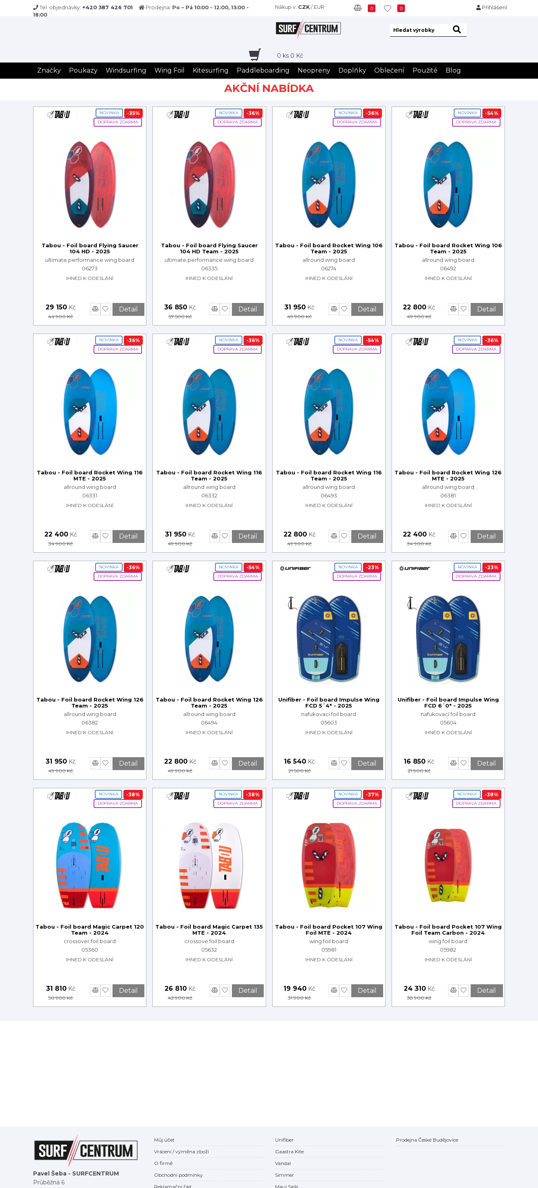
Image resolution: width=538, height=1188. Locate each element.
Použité (425, 70)
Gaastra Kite (289, 1151)
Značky (49, 70)
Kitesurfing (211, 70)
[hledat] (458, 30)
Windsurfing (126, 70)
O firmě (163, 1163)
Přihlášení (491, 7)
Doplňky (352, 70)
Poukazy (83, 70)
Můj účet (164, 1140)
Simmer (284, 1175)
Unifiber (284, 1140)
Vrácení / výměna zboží (181, 1151)
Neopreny (314, 70)
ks (290, 55)
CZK (304, 7)
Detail (128, 309)
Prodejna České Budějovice (427, 1140)
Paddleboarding (263, 70)
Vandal (283, 1163)
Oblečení (389, 70)
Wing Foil (169, 70)
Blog (453, 70)
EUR (319, 7)
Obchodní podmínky (178, 1175)
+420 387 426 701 (107, 7)
